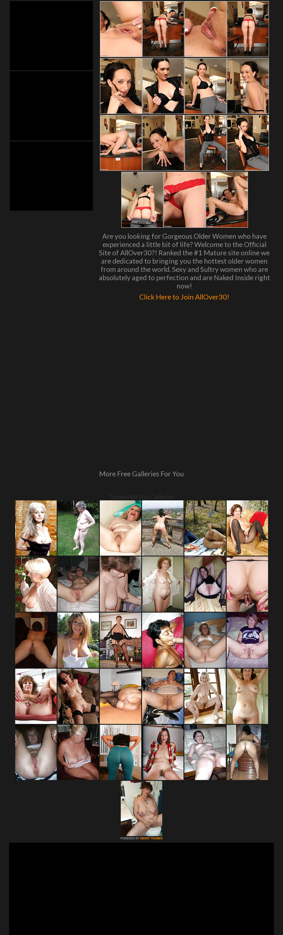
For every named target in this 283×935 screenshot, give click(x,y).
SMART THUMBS (151, 763)
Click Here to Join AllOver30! (184, 295)
